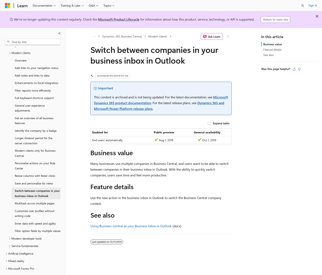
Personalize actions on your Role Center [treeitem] (35, 154)
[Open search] (303, 5)
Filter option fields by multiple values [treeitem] (38, 219)
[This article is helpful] (294, 69)
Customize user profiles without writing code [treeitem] (34, 202)
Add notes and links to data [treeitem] (32, 64)
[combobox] (33, 42)
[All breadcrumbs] (94, 36)
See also (268, 55)
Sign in (312, 5)
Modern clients (157, 36)
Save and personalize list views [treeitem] (34, 172)
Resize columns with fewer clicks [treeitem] (35, 164)
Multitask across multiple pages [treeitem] (34, 192)
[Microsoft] (7, 5)
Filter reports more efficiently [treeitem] (33, 79)
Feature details (272, 49)
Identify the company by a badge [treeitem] (35, 119)
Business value (272, 44)
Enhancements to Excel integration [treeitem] (36, 71)
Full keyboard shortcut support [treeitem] (34, 87)
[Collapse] (59, 33)
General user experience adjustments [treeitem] (30, 96)
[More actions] (228, 36)
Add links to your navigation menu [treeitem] (36, 56)
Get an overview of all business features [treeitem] (34, 109)
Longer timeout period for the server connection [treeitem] (33, 129)
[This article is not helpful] (299, 69)
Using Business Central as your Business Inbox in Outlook (131, 226)
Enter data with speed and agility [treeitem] (35, 212)
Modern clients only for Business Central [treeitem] (35, 141)
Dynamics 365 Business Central (122, 36)
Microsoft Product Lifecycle (118, 19)
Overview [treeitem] (20, 49)
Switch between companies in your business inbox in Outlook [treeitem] (37, 181)
